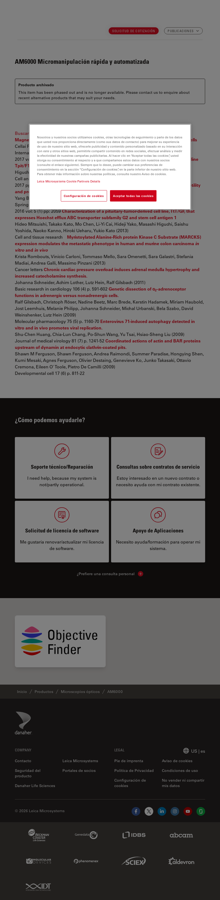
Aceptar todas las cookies (133, 196)
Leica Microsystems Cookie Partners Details (68, 181)
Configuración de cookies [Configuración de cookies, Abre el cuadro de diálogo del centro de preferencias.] (84, 196)
